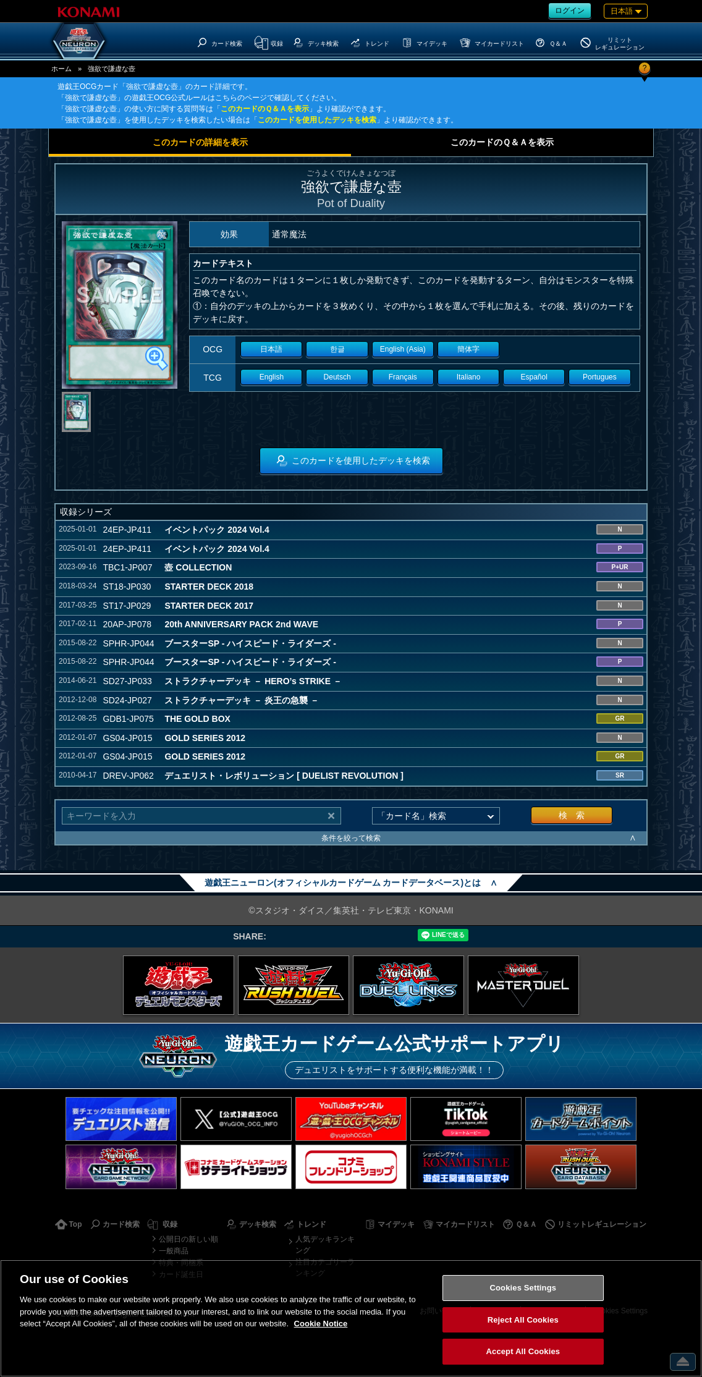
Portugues (600, 377)
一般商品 (173, 1251)
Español (534, 377)
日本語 (271, 349)
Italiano (469, 377)
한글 (337, 349)
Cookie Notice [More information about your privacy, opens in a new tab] (321, 1323)
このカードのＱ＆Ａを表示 (265, 108)
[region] (351, 1318)
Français (403, 377)
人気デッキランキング (325, 1245)
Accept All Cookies (523, 1351)
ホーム (61, 68)
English (272, 377)
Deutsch (337, 377)
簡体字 (468, 349)
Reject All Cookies (523, 1319)
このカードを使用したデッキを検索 (317, 120)
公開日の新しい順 (188, 1239)
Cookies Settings (523, 1287)
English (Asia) (403, 349)
